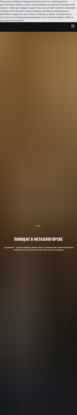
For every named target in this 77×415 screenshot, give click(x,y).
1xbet (23, 8)
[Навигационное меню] (73, 26)
